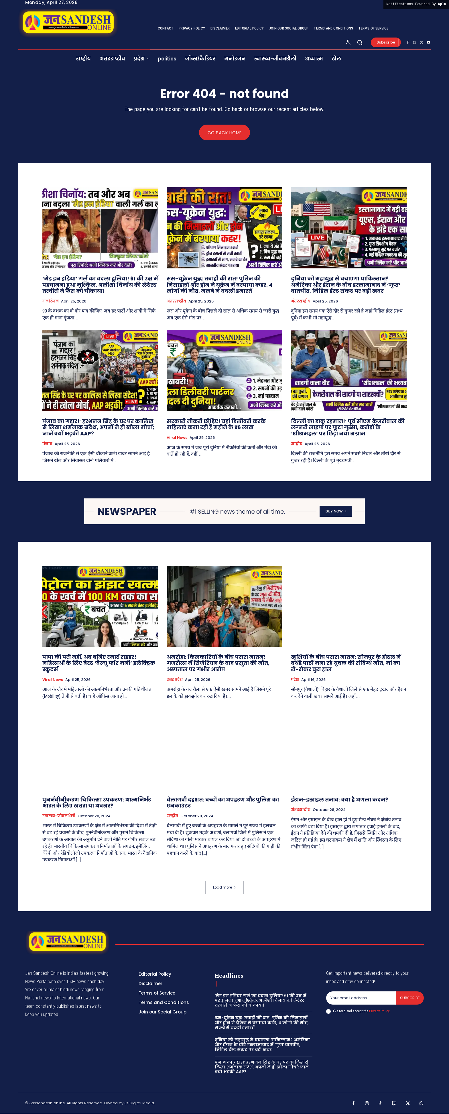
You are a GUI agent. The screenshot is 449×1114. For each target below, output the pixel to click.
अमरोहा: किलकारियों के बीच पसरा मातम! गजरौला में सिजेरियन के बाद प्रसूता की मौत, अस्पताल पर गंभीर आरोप (218, 663)
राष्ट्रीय (296, 444)
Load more (224, 887)
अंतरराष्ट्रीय (176, 301)
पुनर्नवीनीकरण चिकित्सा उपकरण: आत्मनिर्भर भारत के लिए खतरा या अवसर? (96, 803)
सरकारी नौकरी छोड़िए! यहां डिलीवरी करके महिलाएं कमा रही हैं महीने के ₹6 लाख (216, 424)
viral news (177, 438)
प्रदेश (295, 679)
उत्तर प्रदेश (175, 679)
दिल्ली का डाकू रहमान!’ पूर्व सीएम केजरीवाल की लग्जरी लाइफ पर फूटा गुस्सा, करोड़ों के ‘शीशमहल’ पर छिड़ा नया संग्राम (348, 427)
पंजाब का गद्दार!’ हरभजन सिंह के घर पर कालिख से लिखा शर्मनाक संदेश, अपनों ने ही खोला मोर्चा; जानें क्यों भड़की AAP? (98, 427)
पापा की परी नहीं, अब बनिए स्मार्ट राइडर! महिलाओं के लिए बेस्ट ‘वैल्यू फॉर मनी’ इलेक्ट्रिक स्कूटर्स (98, 663)
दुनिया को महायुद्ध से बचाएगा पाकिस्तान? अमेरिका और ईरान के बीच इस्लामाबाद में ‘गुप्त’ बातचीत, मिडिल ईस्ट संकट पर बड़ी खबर (346, 285)
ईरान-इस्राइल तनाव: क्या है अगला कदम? (339, 799)
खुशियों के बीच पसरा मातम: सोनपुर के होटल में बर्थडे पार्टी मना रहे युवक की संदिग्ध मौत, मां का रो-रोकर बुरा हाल (346, 663)
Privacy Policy (379, 1011)
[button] (360, 42)
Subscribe (410, 998)
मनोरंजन (50, 301)
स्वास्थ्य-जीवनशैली (58, 816)
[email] (360, 998)
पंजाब (47, 444)
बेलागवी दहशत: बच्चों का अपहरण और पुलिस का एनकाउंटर (223, 803)
